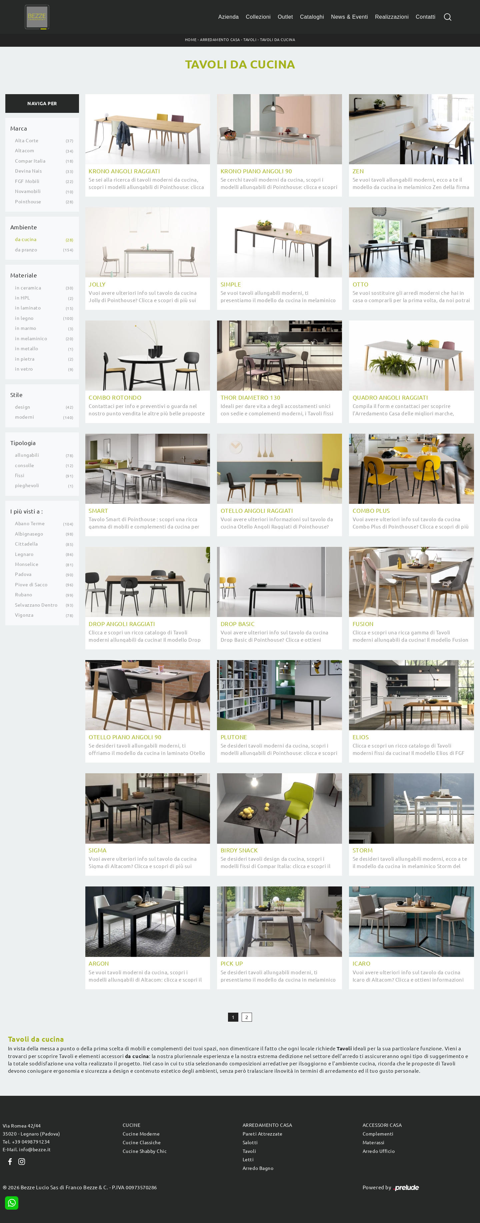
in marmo (25, 328)
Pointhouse (28, 201)
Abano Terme (30, 523)
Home (191, 40)
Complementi (378, 1134)
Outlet (285, 17)
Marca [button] (18, 128)
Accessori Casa (382, 1125)
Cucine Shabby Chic (145, 1151)
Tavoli (249, 40)
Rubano (23, 594)
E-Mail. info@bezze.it (27, 1149)
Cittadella (26, 544)
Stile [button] (16, 395)
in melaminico (31, 338)
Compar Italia (30, 161)
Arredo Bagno (258, 1168)
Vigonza (24, 615)
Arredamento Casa (220, 40)
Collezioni (258, 17)
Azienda (228, 17)
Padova (23, 574)
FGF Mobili (27, 181)
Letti (248, 1159)
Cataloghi (312, 17)
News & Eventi (349, 17)
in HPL (22, 297)
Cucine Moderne (141, 1134)
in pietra (24, 359)
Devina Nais (28, 171)
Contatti (425, 17)
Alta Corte (26, 140)
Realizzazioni (392, 17)
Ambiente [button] (23, 227)
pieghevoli (27, 485)
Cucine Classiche (142, 1142)
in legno (24, 318)
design (22, 407)
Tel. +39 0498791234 (26, 1142)
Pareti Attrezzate (263, 1134)
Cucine (131, 1125)
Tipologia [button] (23, 443)
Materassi (374, 1142)
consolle (24, 465)
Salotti (250, 1142)
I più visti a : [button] (26, 511)
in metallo (26, 348)
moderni (24, 417)
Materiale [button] (23, 275)
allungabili (27, 455)
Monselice (26, 564)
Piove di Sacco (31, 584)
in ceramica (28, 287)
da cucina (25, 239)
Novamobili (28, 191)
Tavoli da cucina (277, 40)
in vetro (24, 369)
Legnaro (24, 554)
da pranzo (26, 249)
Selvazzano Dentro (36, 605)
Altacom (24, 150)
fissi (19, 475)
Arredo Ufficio (379, 1151)
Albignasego (29, 534)
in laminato (28, 308)
